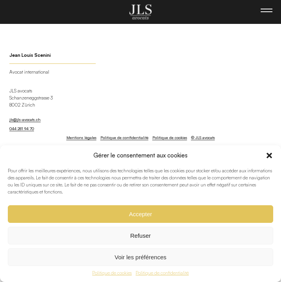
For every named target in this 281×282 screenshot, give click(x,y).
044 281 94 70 (21, 128)
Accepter (140, 214)
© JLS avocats (203, 137)
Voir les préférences (140, 257)
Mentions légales (81, 137)
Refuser (140, 235)
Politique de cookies (112, 273)
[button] (269, 155)
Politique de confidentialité (162, 273)
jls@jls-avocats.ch (25, 119)
